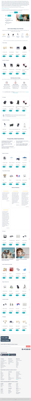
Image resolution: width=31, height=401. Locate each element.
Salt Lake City (18, 371)
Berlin (9, 393)
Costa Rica (10, 388)
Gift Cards (2, 362)
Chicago (2, 376)
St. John (9, 385)
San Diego (17, 372)
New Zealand (18, 392)
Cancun (17, 389)
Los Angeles (10, 372)
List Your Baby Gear (3, 360)
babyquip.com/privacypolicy (5, 8)
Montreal (2, 391)
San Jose (9, 389)
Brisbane (2, 384)
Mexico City (17, 390)
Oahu (9, 376)
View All (17, 379)
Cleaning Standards (19, 360)
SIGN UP (28, 346)
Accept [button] (16, 12)
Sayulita (17, 391)
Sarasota (17, 375)
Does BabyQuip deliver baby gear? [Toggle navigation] (7, 144)
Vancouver (2, 393)
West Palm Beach (18, 378)
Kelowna (2, 390)
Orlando (9, 377)
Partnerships (10, 361)
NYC (9, 375)
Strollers (17, 362)
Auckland (17, 393)
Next (29, 50)
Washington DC (18, 377)
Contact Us (2, 367)
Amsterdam (10, 391)
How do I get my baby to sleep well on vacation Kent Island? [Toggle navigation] (22, 144)
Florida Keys (10, 371)
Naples (9, 374)
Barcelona (9, 392)
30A (1, 371)
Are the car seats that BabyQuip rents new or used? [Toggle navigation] (8, 147)
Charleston (2, 375)
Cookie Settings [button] (11, 12)
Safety (17, 367)
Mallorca (17, 386)
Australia (2, 383)
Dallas (1, 377)
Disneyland (2, 379)
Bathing (17, 364)
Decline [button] (20, 12)
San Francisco (18, 373)
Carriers (17, 365)
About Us (2, 364)
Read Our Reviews (3, 366)
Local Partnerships (11, 362)
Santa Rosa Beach (18, 374)
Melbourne (2, 385)
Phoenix (9, 379)
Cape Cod (2, 374)
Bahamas (9, 384)
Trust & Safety (3, 361)
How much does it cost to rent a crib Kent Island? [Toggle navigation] (22, 142)
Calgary (2, 389)
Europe (9, 390)
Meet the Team (3, 365)
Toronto (2, 392)
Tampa (17, 376)
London (17, 383)
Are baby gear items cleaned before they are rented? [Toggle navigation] (7, 142)
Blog (9, 363)
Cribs (16, 361)
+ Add (4, 56)
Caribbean (10, 383)
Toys (16, 366)
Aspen (1, 372)
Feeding (17, 363)
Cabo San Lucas (18, 388)
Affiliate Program (10, 360)
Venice (17, 385)
